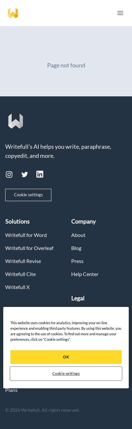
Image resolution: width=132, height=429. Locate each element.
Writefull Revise (23, 261)
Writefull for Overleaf (29, 248)
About (78, 235)
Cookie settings (28, 194)
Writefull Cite (20, 274)
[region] (66, 347)
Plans (11, 390)
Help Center (85, 274)
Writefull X (17, 287)
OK (66, 357)
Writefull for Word (26, 235)
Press (77, 261)
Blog (76, 248)
